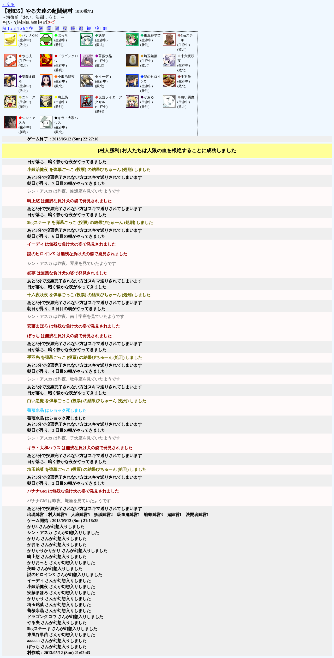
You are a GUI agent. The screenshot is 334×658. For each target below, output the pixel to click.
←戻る (8, 4)
